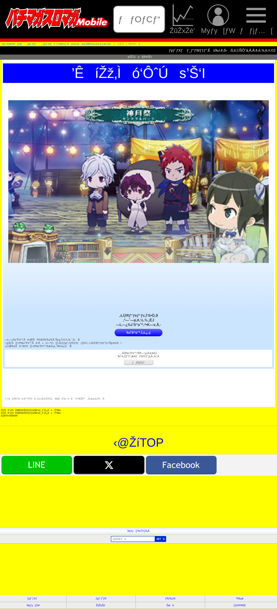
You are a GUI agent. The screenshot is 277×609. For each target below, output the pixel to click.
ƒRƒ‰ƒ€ (170, 598)
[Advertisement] (110, 501)
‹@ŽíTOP (138, 442)
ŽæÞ (170, 605)
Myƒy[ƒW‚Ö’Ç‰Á (138, 530)
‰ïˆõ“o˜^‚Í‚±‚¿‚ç (138, 332)
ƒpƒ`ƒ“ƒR (101, 598)
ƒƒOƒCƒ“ (139, 19)
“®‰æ (239, 598)
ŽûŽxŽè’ (183, 19)
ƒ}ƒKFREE (239, 605)
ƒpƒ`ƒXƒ (33, 598)
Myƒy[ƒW (218, 19)
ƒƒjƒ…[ (256, 19)
